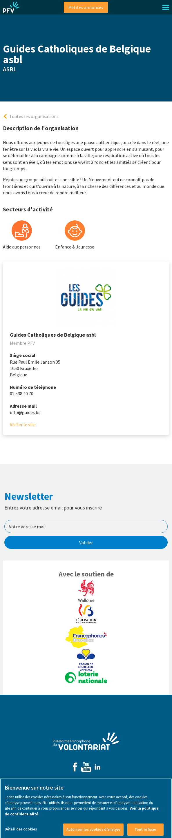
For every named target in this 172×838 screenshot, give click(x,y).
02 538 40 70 (21, 393)
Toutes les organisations (34, 116)
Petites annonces (85, 7)
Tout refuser (146, 831)
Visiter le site (23, 424)
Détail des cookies (21, 831)
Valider (86, 542)
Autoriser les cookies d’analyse (93, 831)
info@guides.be (25, 412)
